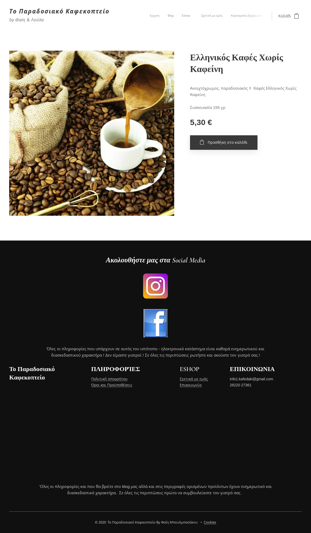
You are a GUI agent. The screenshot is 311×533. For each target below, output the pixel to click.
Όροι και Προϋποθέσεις (111, 385)
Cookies (210, 522)
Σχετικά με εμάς (194, 379)
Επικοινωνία (191, 385)
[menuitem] (227, 16)
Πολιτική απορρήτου (109, 379)
